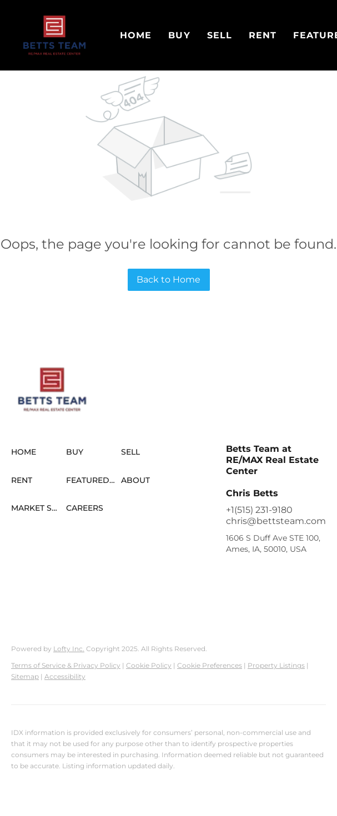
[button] (54, 35)
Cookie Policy (149, 665)
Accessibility (64, 676)
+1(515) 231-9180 (259, 510)
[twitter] (278, 574)
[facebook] (234, 574)
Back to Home (168, 279)
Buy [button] (179, 35)
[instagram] (234, 596)
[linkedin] (256, 574)
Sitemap (25, 676)
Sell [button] (219, 35)
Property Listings (276, 665)
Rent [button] (262, 35)
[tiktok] (278, 596)
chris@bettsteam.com (276, 521)
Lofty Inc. (68, 648)
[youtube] (256, 596)
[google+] (301, 596)
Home (136, 35)
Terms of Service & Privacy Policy (65, 665)
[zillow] (301, 574)
